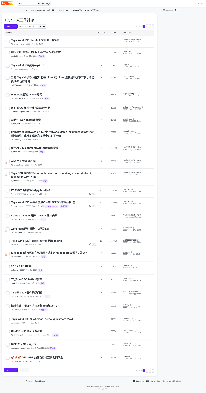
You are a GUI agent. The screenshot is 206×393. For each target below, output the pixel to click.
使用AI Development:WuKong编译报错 (34, 147)
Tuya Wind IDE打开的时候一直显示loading (36, 240)
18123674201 (130, 240)
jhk (17, 69)
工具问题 (64, 206)
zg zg (18, 219)
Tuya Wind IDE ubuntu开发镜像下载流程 (35, 40)
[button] (153, 26)
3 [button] (149, 26)
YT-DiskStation (19, 296)
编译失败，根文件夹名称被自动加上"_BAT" (36, 305)
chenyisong (129, 343)
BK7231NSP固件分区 (23, 344)
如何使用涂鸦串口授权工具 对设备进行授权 (36, 52)
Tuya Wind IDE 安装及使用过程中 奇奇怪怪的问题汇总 (43, 202)
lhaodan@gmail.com (21, 112)
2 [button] (146, 26)
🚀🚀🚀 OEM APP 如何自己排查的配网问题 (37, 357)
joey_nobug (129, 94)
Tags (48, 3)
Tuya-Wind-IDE (51, 206)
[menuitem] (200, 4)
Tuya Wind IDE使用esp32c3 (28, 65)
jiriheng (128, 189)
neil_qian (16, 124)
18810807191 (21, 194)
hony (18, 310)
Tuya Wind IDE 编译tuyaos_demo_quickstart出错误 (42, 319)
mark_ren (20, 140)
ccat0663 (19, 233)
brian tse (16, 152)
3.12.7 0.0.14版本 (21, 266)
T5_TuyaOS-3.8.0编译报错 (26, 279)
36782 (18, 245)
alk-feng (16, 283)
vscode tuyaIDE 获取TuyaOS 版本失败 (34, 215)
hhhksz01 (20, 98)
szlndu (18, 257)
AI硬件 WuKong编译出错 (26, 119)
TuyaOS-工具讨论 (19, 20)
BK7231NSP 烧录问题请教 (26, 331)
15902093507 (18, 181)
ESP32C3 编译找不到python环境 (30, 190)
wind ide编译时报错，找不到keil (30, 228)
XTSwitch (17, 85)
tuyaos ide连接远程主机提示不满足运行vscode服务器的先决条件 (49, 252)
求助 (43, 85)
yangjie (128, 330)
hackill (18, 361)
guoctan (16, 323)
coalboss (19, 165)
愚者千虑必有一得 (132, 39)
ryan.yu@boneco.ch (24, 335)
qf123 (15, 56)
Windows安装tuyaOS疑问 (26, 94)
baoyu (15, 270)
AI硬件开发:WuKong (23, 161)
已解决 (41, 56)
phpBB (96, 386)
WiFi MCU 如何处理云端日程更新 (30, 107)
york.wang (20, 44)
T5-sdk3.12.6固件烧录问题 (26, 292)
